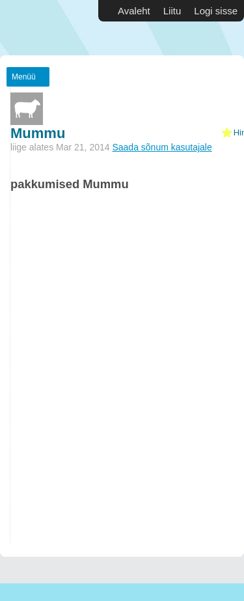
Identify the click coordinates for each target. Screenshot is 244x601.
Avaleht (134, 10)
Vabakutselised (39, 27)
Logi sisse (215, 10)
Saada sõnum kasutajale (161, 147)
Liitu (172, 10)
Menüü (24, 76)
